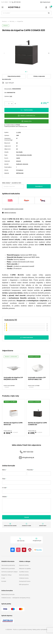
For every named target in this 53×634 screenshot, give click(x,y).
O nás (3, 578)
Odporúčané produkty (14, 76)
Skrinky (12, 21)
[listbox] (26, 372)
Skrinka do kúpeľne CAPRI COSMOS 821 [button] (37, 424)
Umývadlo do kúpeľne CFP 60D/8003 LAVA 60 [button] (13, 378)
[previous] (4, 53)
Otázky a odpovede (39, 76)
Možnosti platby (24, 575)
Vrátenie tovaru (24, 578)
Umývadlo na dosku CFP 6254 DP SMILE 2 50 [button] (37, 378)
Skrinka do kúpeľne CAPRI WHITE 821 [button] (13, 424)
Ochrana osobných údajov (9, 572)
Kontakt (3, 581)
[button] (9, 561)
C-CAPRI (18, 132)
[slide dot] (25, 71)
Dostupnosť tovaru (24, 581)
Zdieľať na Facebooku (10, 212)
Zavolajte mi (38, 186)
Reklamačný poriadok (8, 568)
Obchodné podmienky (8, 565)
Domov (4, 21)
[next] (49, 53)
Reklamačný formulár (8, 594)
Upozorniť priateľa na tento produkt (13, 209)
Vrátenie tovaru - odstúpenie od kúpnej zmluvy (15, 598)
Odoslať (26, 517)
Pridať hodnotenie (26, 337)
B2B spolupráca (24, 584)
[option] (14, 372)
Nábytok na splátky (25, 568)
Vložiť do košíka (26, 110)
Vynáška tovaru (24, 572)
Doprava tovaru (24, 565)
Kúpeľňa (20, 21)
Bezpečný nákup (6, 575)
